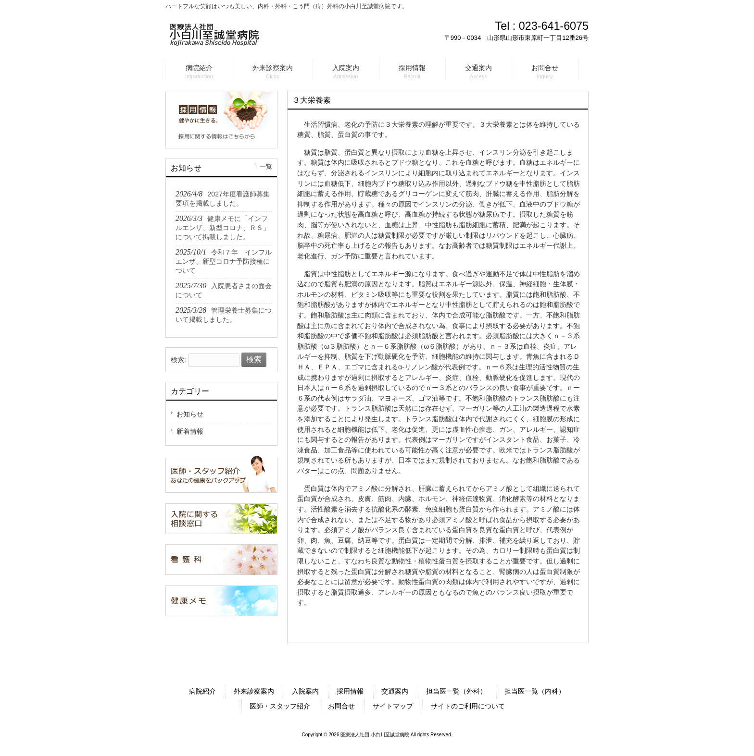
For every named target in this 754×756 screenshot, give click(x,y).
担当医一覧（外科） (456, 691)
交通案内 (394, 691)
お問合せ (341, 706)
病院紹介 (202, 691)
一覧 (266, 166)
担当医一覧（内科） (534, 691)
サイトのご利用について (468, 706)
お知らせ (189, 414)
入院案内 (305, 691)
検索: (178, 360)
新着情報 (189, 431)
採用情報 (350, 691)
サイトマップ (393, 706)
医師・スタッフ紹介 (280, 706)
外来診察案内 (254, 691)
